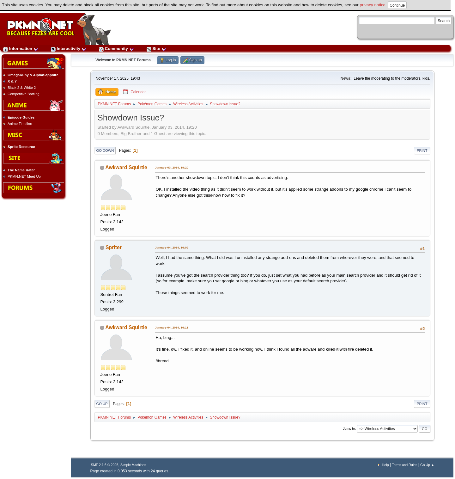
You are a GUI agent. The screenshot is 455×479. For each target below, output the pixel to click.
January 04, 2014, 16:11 (172, 327)
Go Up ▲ (427, 465)
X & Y (12, 81)
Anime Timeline (20, 124)
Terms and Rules (404, 465)
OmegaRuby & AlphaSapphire (33, 75)
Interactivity (68, 48)
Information (20, 48)
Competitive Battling (23, 94)
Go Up (102, 404)
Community (116, 48)
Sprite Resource (21, 147)
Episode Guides (21, 117)
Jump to (349, 428)
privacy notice (373, 5)
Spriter (114, 247)
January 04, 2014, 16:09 (172, 247)
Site (156, 48)
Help (385, 465)
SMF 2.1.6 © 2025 (104, 465)
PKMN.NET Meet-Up (24, 176)
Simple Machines (133, 465)
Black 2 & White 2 (22, 87)
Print (422, 150)
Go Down (105, 150)
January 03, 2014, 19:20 (172, 167)
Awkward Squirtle (126, 167)
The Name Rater (21, 170)
